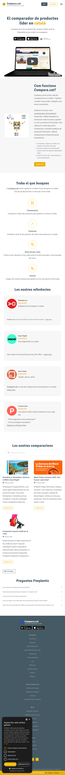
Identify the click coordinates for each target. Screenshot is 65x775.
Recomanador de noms (32, 715)
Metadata (32, 742)
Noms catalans (32, 722)
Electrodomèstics (32, 646)
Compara (53, 4)
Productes (32, 231)
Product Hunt (32, 749)
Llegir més (48, 319)
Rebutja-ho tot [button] (24, 764)
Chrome (56, 773)
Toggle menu (62, 4)
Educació (32, 643)
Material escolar (33, 669)
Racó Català (32, 745)
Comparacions (32, 210)
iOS (46, 773)
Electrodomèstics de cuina (32, 650)
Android (50, 773)
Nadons (32, 673)
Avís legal (32, 696)
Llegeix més (40, 164)
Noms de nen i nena (32, 252)
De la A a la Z (32, 719)
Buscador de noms (32, 711)
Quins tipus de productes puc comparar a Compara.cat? (20, 592)
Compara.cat (13, 188)
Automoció (32, 639)
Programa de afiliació (32, 692)
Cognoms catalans (32, 726)
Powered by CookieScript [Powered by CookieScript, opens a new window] (17, 771)
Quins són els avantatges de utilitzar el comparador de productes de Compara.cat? (28, 605)
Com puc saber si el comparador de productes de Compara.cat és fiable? (25, 601)
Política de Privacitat (32, 688)
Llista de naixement (32, 730)
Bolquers (32, 676)
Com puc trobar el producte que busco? (15, 596)
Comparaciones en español (32, 699)
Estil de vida (32, 654)
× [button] (29, 719)
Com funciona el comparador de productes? (16, 587)
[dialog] (17, 745)
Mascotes (32, 665)
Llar (32, 661)
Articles (32, 275)
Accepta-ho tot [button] (10, 764)
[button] (17, 769)
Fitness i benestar (32, 658)
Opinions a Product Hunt (16, 425)
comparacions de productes (45, 113)
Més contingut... (9, 571)
